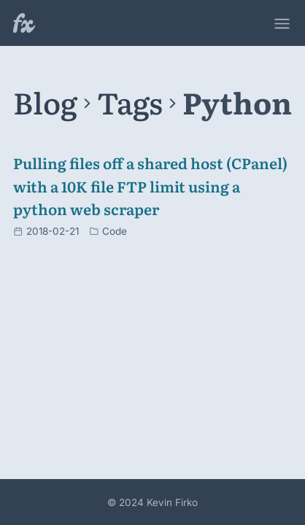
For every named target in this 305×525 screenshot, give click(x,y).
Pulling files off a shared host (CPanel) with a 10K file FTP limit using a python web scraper (150, 185)
